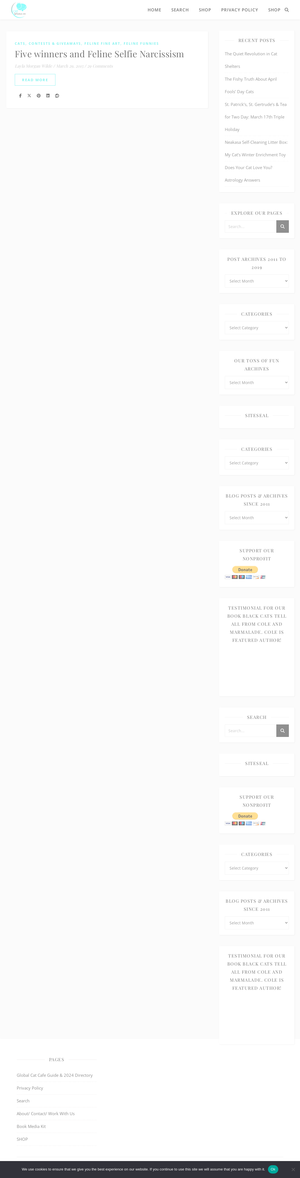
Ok (273, 1169)
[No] (293, 1169)
